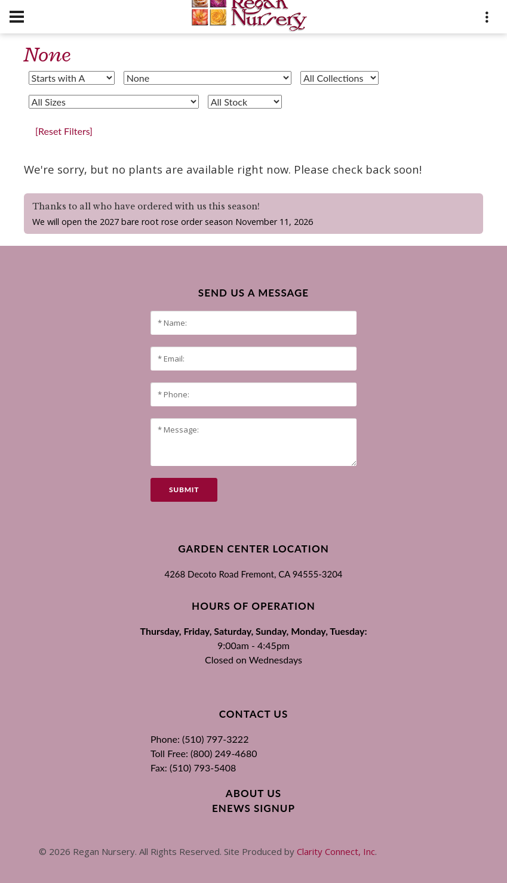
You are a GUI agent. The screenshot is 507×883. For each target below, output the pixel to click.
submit (184, 489)
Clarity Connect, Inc (336, 851)
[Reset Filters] (64, 131)
